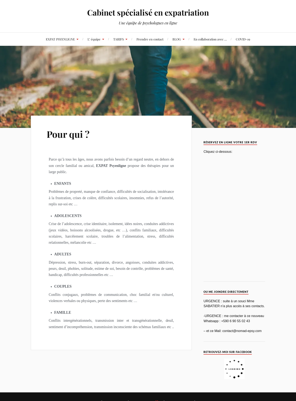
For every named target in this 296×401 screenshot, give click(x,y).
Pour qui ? (68, 134)
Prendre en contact (149, 39)
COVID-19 (243, 39)
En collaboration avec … (210, 39)
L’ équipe (94, 39)
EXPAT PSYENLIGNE (60, 39)
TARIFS (118, 39)
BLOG (176, 39)
